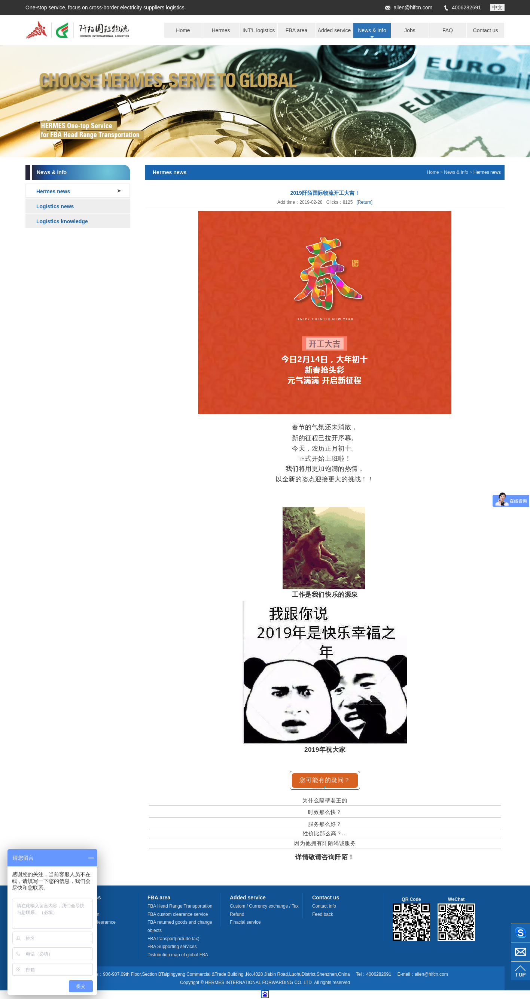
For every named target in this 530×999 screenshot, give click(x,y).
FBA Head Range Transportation (179, 906)
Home (433, 172)
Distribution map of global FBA (177, 954)
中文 (497, 7)
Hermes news (53, 191)
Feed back (322, 914)
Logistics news (55, 206)
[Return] (364, 202)
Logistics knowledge (62, 221)
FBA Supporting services (172, 946)
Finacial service (245, 922)
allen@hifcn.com (412, 7)
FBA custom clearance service (177, 914)
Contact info (324, 906)
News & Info (456, 172)
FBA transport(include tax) (173, 938)
